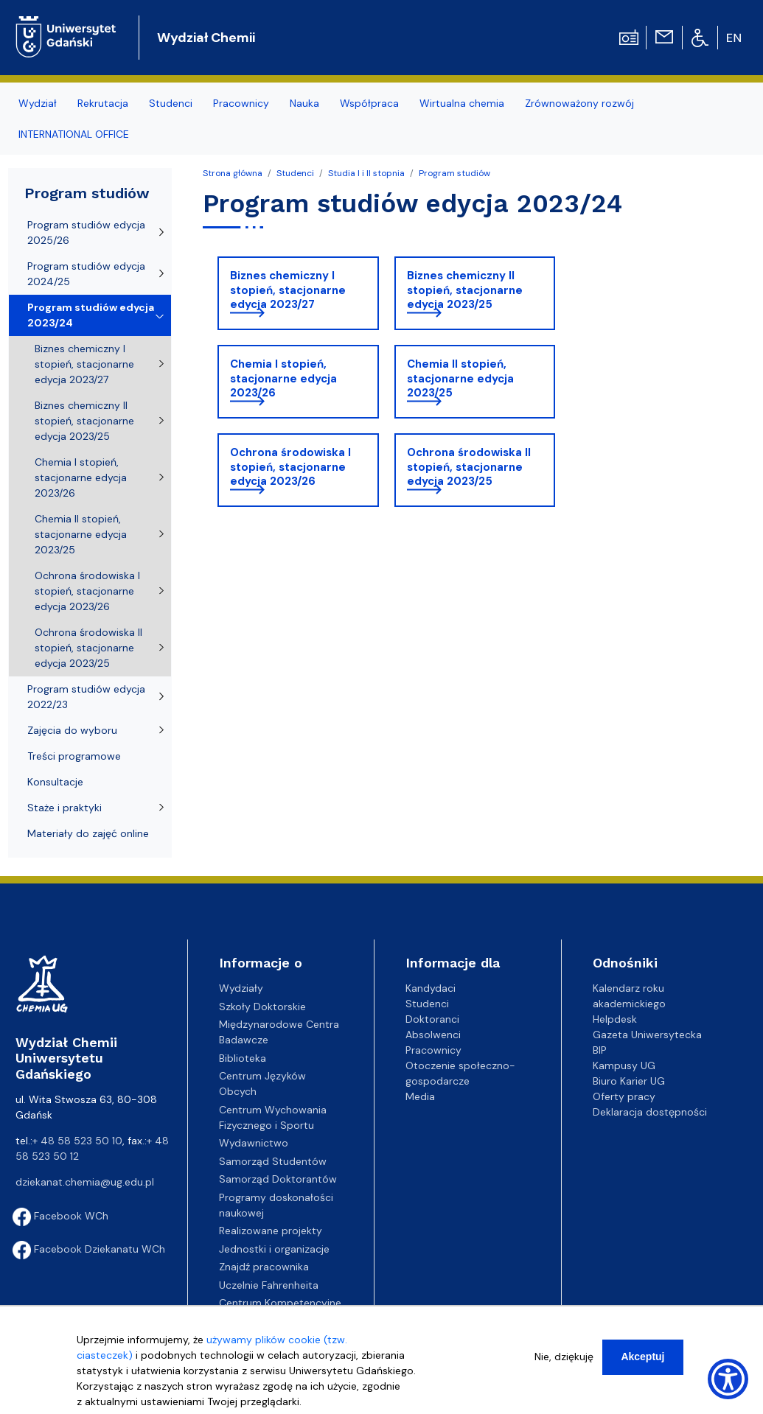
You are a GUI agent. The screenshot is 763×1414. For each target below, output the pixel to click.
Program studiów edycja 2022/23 (86, 696)
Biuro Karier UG (629, 1081)
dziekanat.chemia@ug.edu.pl (84, 1182)
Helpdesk (615, 1019)
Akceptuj (642, 1356)
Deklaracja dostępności (650, 1112)
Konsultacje (55, 781)
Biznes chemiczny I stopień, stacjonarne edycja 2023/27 (288, 290)
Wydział (37, 103)
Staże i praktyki (64, 807)
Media (420, 1096)
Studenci (170, 103)
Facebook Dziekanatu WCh (89, 1249)
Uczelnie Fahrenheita (268, 1285)
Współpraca (369, 103)
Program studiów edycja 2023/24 (90, 315)
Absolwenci (433, 1034)
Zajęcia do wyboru (72, 730)
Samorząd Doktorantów (278, 1179)
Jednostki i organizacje (274, 1249)
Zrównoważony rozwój (579, 103)
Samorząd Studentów (273, 1161)
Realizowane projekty (270, 1230)
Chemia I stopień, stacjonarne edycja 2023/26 (283, 378)
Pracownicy (241, 103)
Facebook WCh (60, 1215)
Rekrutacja (102, 103)
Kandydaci (430, 988)
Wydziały (241, 988)
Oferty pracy (624, 1096)
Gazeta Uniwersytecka (647, 1034)
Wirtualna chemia (461, 103)
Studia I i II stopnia (366, 173)
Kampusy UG (624, 1065)
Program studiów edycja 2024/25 (86, 273)
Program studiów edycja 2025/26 (86, 232)
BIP (600, 1050)
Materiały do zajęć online (88, 833)
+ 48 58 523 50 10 (77, 1140)
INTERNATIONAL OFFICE (73, 134)
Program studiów (454, 173)
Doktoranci (432, 1019)
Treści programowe (74, 756)
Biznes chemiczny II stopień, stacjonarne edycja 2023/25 (465, 290)
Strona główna (232, 173)
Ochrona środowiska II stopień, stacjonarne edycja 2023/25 (469, 467)
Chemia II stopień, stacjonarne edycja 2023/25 (460, 378)
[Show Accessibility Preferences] (728, 1379)
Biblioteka (242, 1058)
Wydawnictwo (253, 1142)
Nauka (304, 103)
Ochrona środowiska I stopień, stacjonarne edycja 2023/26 (290, 467)
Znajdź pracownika (264, 1266)
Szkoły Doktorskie (262, 1006)
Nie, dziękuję (563, 1356)
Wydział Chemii (206, 37)
